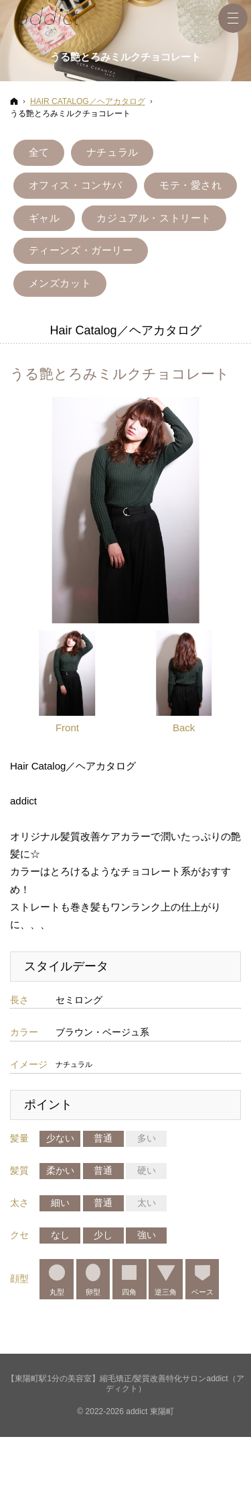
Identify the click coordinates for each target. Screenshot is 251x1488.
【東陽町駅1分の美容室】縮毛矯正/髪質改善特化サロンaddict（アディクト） (125, 1397)
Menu (233, 18)
